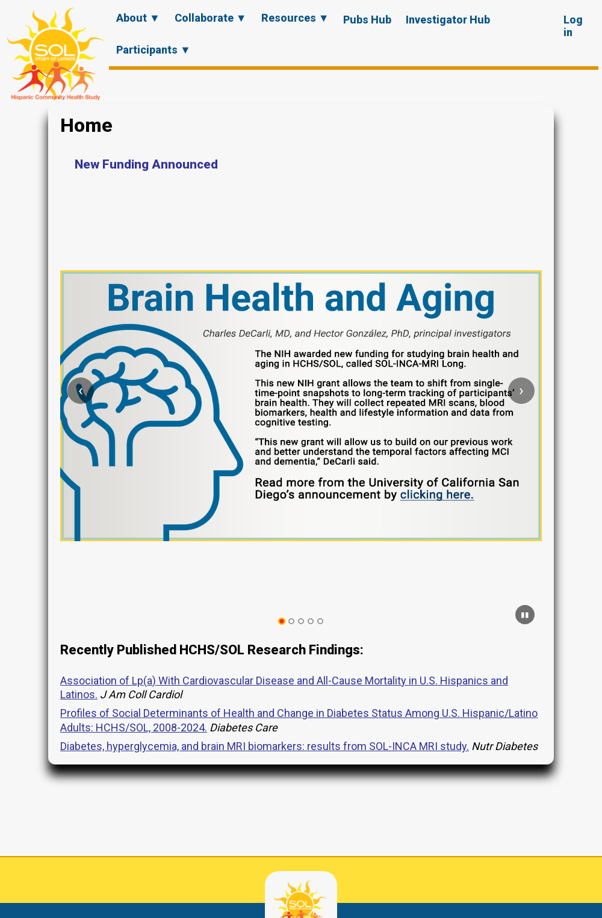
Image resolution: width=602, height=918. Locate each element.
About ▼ (138, 17)
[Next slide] (521, 390)
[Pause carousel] (525, 614)
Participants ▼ (153, 49)
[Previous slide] (80, 390)
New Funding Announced (146, 164)
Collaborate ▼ (211, 17)
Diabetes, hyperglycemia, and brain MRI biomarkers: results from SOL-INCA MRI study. (264, 746)
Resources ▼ (295, 17)
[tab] (282, 621)
